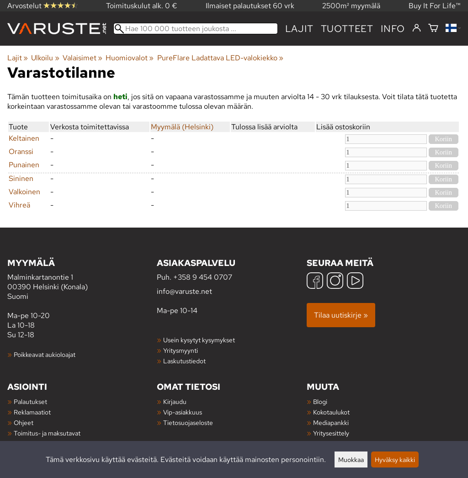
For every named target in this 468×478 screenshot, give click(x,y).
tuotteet (347, 28)
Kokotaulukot (331, 412)
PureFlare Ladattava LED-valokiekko (220, 58)
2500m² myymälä (351, 6)
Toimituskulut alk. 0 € (141, 6)
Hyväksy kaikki (395, 459)
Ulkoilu (45, 58)
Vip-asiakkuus (182, 412)
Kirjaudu (174, 401)
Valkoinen (24, 192)
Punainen (24, 165)
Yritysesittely (331, 433)
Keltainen (24, 138)
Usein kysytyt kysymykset (199, 339)
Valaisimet (82, 58)
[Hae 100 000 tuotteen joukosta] (195, 28)
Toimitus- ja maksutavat (47, 433)
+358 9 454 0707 (202, 277)
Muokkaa (351, 459)
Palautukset (30, 401)
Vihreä (19, 205)
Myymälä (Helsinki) (182, 127)
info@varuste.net (184, 291)
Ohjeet (23, 422)
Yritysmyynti (180, 350)
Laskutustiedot (184, 360)
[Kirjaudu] (416, 28)
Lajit (299, 28)
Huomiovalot (130, 58)
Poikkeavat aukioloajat (44, 354)
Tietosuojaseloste (188, 422)
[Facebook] (315, 281)
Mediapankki (331, 422)
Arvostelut (42, 6)
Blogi (320, 401)
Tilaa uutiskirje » (341, 315)
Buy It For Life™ (435, 6)
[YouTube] (355, 281)
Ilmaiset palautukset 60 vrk (250, 6)
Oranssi (21, 151)
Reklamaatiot (32, 412)
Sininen (21, 178)
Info (393, 28)
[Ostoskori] (433, 28)
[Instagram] (335, 281)
